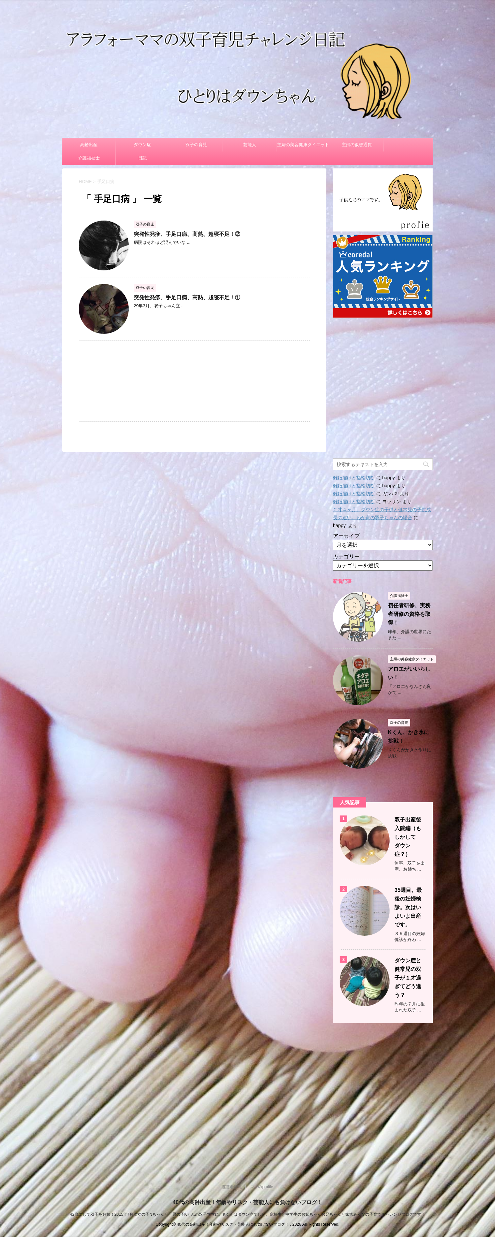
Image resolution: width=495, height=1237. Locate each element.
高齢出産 (88, 144)
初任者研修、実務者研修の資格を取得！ (409, 614)
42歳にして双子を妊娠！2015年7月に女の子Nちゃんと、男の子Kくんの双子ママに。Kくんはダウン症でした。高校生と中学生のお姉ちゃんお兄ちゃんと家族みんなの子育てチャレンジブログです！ (247, 1214)
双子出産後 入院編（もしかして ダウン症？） (410, 837)
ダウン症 (142, 144)
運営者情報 (232, 1187)
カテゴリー (346, 556)
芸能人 (249, 144)
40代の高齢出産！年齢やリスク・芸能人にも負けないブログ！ (247, 1202)
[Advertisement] (194, 381)
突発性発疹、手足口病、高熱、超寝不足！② (187, 234)
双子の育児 (196, 144)
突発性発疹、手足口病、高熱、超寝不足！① (187, 297)
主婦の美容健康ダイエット (303, 144)
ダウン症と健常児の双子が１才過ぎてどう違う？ (408, 978)
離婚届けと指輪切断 (354, 477)
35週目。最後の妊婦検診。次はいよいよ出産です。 (408, 907)
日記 (142, 157)
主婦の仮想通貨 (357, 144)
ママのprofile (261, 1187)
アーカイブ (346, 536)
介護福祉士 (89, 157)
